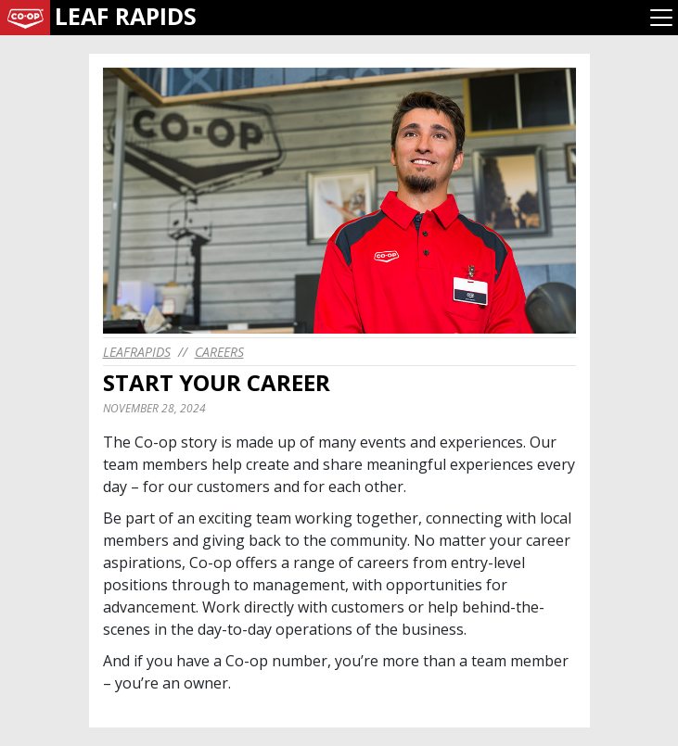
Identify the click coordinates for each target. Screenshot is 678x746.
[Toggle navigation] (661, 17)
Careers (219, 351)
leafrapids (137, 351)
